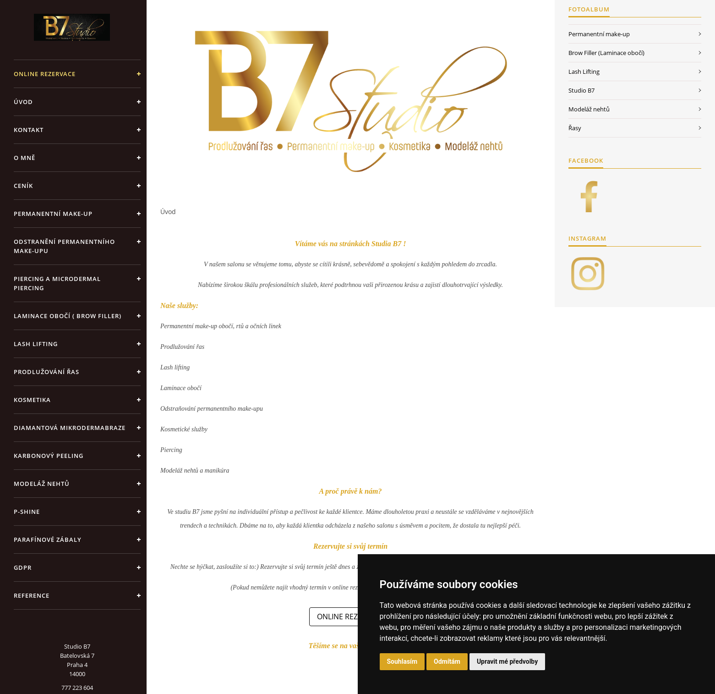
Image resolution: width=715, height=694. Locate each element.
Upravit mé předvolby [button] (507, 661)
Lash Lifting (36, 344)
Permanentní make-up (53, 213)
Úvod (23, 102)
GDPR (23, 567)
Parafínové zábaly (48, 539)
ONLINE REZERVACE (45, 74)
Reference (31, 595)
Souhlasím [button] (402, 661)
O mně (24, 158)
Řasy (574, 128)
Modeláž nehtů (42, 483)
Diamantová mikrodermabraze (70, 428)
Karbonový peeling (48, 456)
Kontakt (29, 130)
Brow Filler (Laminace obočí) (606, 53)
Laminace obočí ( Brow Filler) (67, 316)
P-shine (27, 511)
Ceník (23, 186)
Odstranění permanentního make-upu (64, 246)
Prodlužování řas (46, 372)
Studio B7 (581, 90)
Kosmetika (32, 400)
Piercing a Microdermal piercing (57, 283)
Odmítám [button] (447, 661)
